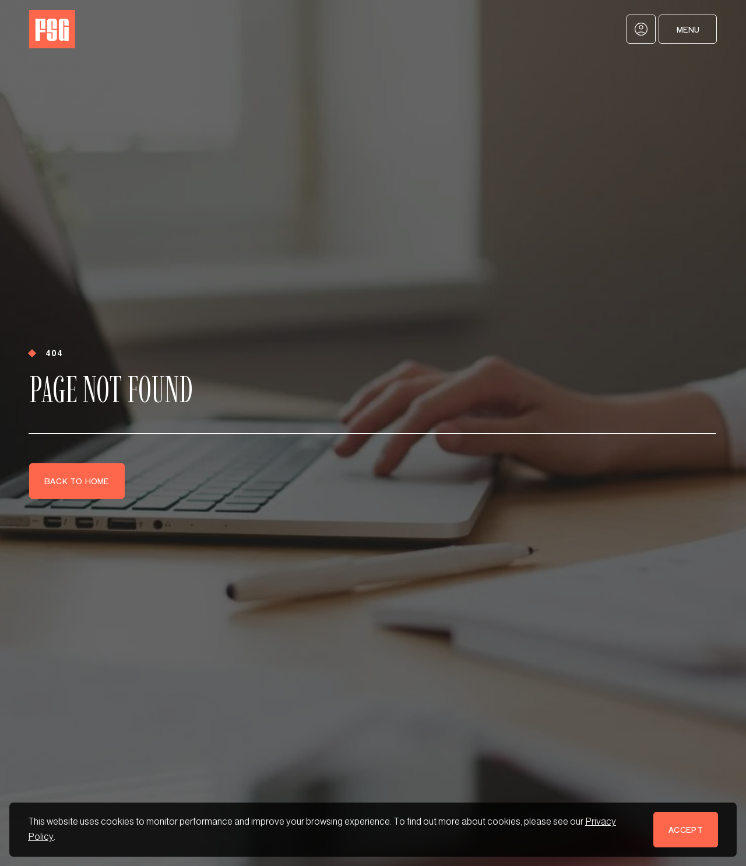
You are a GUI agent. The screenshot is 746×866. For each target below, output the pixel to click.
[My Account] (641, 29)
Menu (688, 29)
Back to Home (77, 481)
